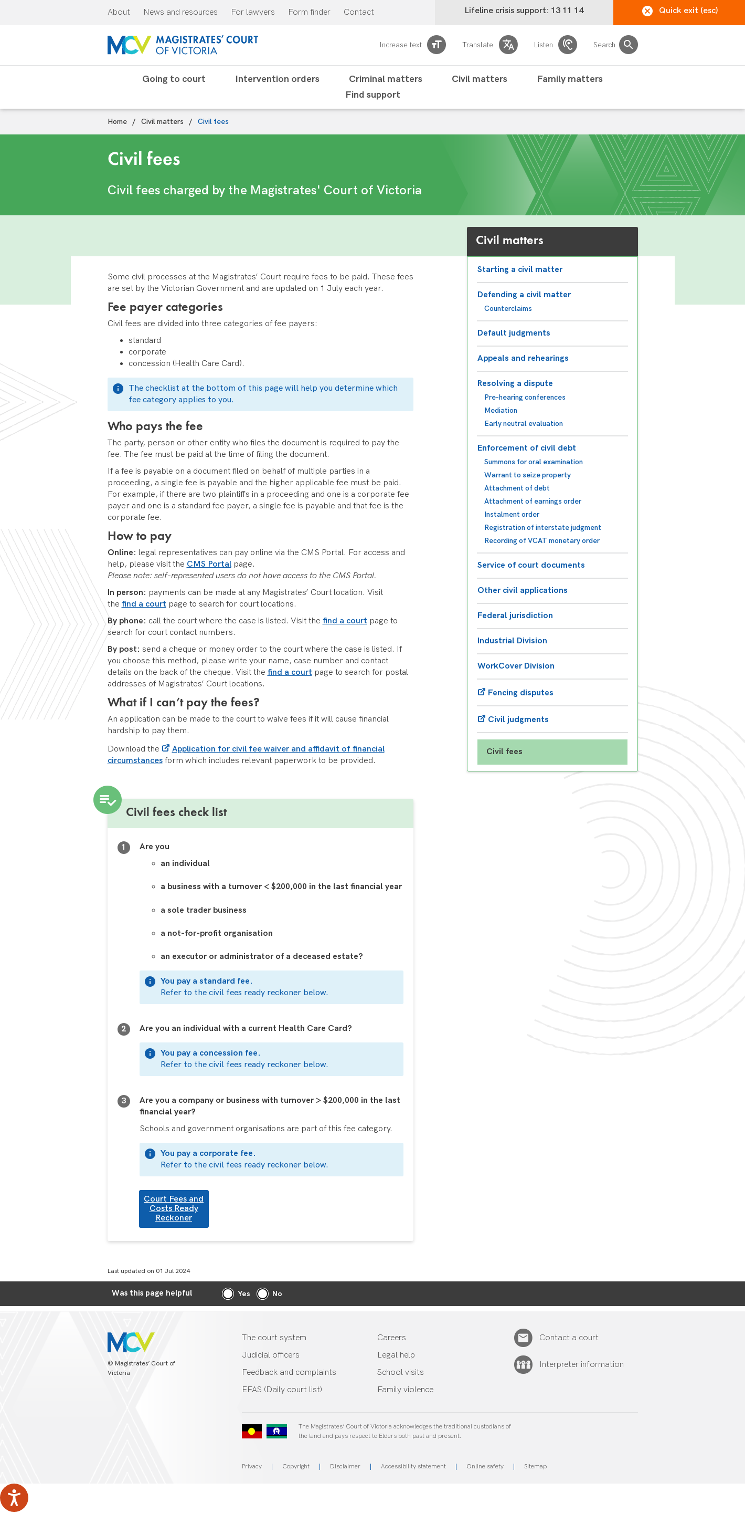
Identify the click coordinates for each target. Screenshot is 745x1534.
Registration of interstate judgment (542, 527)
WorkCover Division (516, 666)
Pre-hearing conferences (525, 397)
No (277, 1293)
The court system (274, 1338)
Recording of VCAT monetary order (542, 540)
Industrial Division (512, 641)
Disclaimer (345, 1466)
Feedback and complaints (289, 1373)
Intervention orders (277, 79)
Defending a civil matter (524, 295)
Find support (372, 95)
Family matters (570, 79)
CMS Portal (209, 564)
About (119, 12)
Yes (244, 1293)
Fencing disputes (521, 693)
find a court (144, 604)
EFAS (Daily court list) (282, 1390)
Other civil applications (522, 591)
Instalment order (511, 514)
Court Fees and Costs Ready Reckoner (174, 1208)
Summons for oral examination (533, 461)
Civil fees (504, 752)
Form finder (309, 12)
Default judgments (513, 333)
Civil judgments (518, 720)
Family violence (405, 1390)
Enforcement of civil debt (526, 448)
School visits (400, 1373)
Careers (391, 1338)
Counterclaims (508, 308)
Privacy (252, 1466)
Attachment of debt (517, 488)
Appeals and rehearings (523, 358)
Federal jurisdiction (515, 616)
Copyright (296, 1466)
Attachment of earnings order (532, 501)
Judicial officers (271, 1355)
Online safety (485, 1466)
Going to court (174, 79)
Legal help (396, 1355)
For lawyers (253, 12)
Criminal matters (385, 79)
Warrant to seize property (527, 475)
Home (117, 122)
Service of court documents (531, 565)
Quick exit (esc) (680, 11)
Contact (359, 12)
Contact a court (569, 1338)
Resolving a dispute (515, 384)
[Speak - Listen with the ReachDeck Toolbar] (14, 1498)
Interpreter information (581, 1365)
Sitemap (535, 1466)
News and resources (180, 12)
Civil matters (479, 79)
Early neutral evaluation (523, 423)
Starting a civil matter (519, 270)
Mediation (500, 410)
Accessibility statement (413, 1466)
